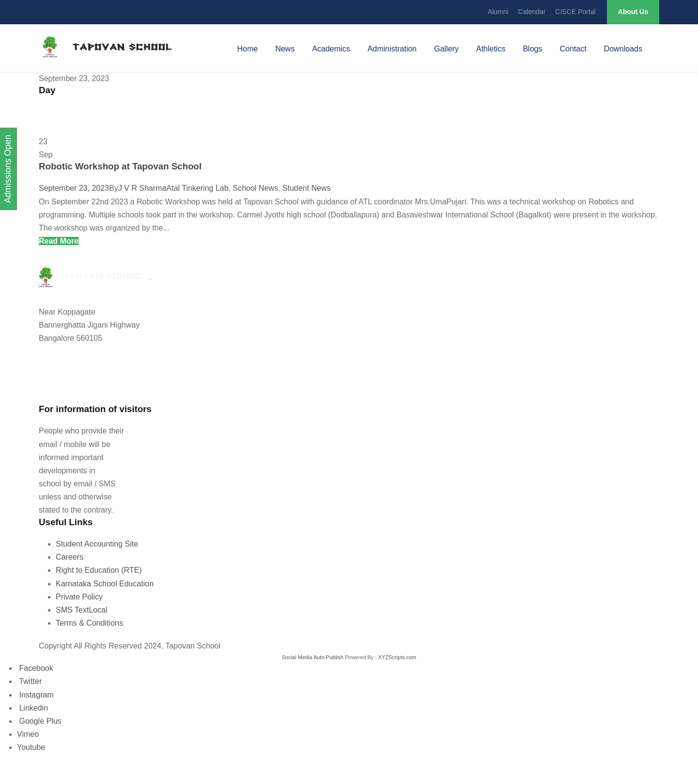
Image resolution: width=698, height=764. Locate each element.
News (285, 49)
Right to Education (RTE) (99, 570)
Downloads (623, 49)
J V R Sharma (142, 188)
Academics (331, 49)
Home (247, 49)
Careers (69, 557)
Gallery (446, 49)
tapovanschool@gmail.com (82, 387)
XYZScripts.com (397, 657)
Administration (391, 49)
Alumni (498, 12)
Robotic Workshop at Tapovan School (120, 166)
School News (255, 188)
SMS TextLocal (81, 610)
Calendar (532, 12)
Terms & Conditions (89, 623)
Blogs (532, 49)
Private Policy (79, 597)
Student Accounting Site (97, 544)
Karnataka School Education (105, 584)
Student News (307, 188)
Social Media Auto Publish (312, 657)
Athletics (490, 49)
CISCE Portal (575, 12)
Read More (59, 241)
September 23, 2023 (74, 188)
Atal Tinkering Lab (197, 188)
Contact (573, 49)
